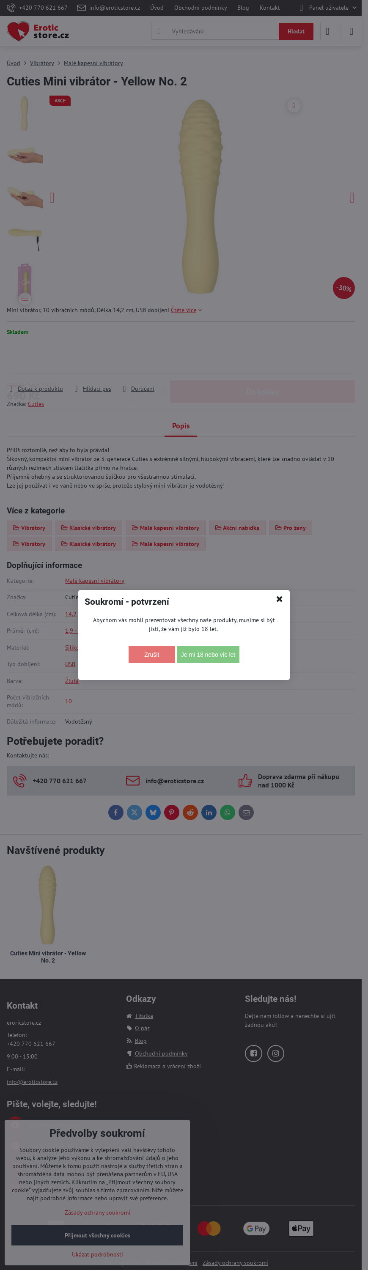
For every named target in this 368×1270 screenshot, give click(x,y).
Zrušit (151, 654)
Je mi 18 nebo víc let (208, 654)
